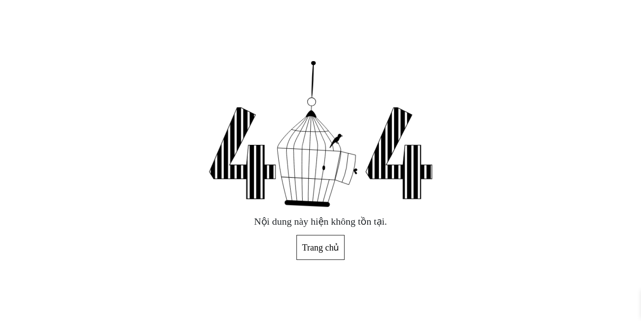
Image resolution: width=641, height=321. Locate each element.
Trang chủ (320, 247)
